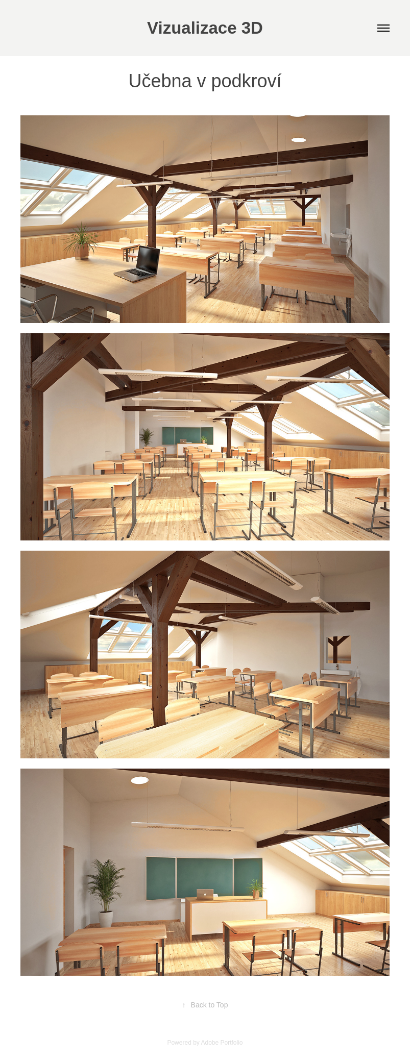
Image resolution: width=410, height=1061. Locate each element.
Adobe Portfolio (222, 1042)
